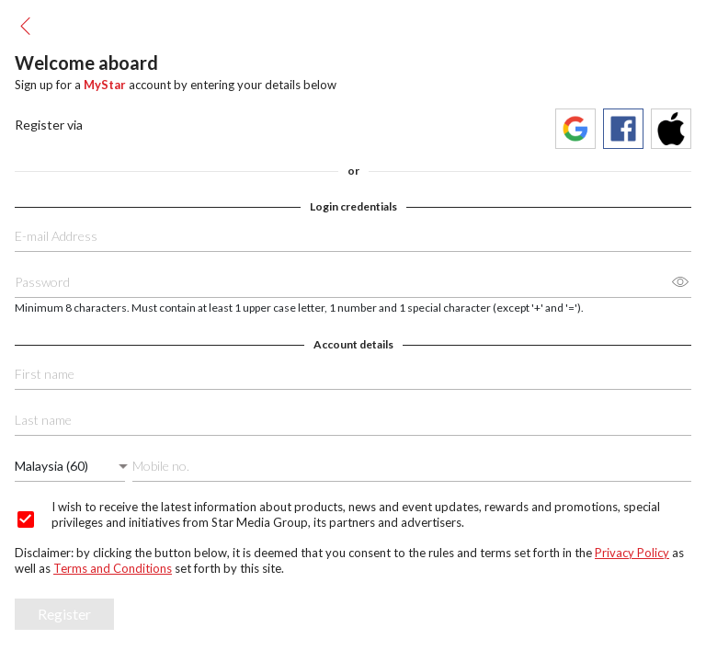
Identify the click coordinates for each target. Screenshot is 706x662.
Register (64, 613)
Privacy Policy (632, 552)
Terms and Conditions (112, 568)
